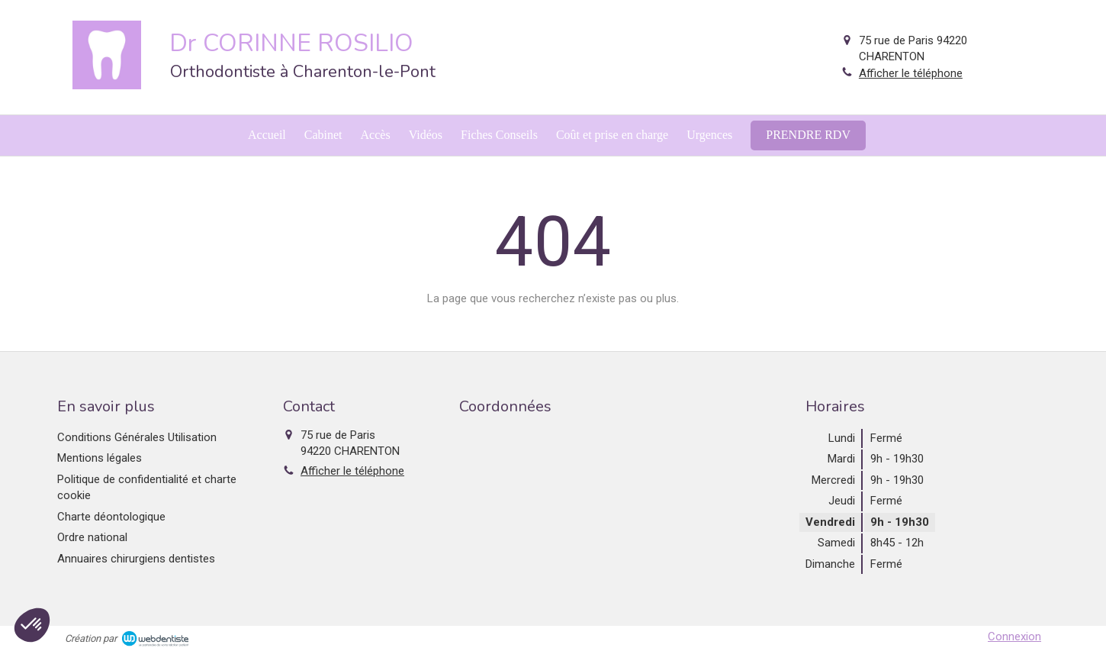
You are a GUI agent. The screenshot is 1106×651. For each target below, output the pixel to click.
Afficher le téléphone (911, 73)
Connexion (1014, 636)
